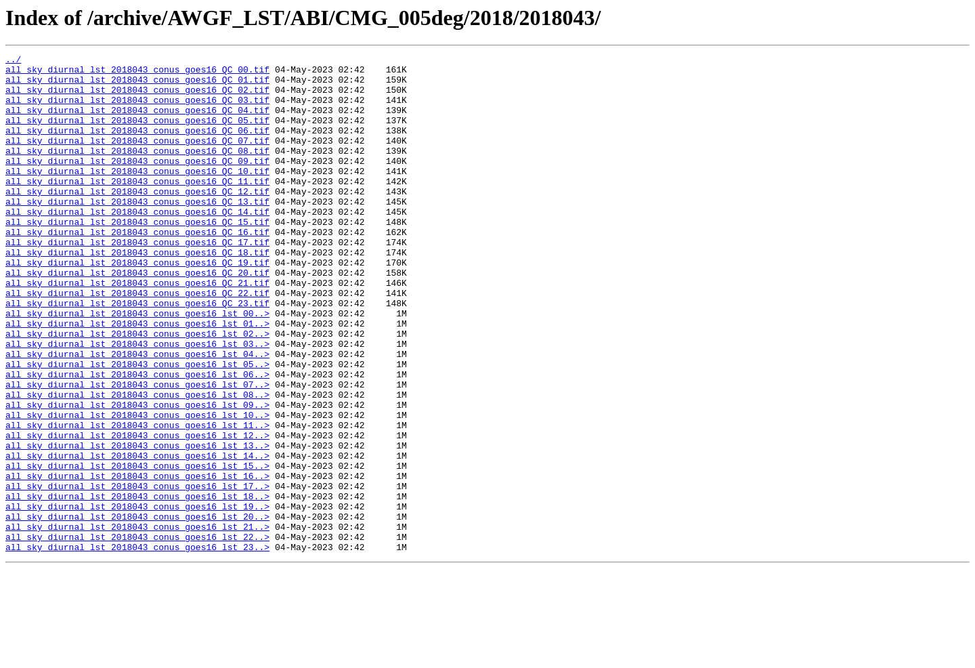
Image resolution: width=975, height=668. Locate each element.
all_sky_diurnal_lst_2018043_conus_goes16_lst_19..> (137, 597)
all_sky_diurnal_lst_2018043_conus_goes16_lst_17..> (137, 573)
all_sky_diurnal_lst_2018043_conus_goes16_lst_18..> (137, 585)
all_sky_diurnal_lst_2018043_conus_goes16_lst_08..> (137, 463)
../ (13, 61)
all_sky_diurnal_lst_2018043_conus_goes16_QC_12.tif (137, 219)
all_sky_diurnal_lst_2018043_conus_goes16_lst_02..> (137, 390)
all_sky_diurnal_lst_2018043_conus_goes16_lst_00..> (137, 366)
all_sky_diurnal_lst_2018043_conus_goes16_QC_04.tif (137, 122)
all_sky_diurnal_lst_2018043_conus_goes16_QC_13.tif (137, 232)
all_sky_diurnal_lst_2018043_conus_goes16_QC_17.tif (137, 280)
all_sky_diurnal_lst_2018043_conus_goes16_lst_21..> (137, 622)
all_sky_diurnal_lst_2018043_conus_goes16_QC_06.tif (137, 146)
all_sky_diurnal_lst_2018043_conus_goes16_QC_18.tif (137, 293)
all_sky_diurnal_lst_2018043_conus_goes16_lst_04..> (137, 415)
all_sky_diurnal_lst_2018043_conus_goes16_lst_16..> (137, 561)
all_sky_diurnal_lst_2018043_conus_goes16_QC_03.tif (137, 110)
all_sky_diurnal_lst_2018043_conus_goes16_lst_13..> (137, 524)
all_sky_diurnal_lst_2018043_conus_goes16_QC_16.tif (137, 268)
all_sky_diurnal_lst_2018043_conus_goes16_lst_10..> (137, 488)
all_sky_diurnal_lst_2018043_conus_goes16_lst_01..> (137, 378)
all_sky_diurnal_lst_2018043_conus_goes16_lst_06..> (137, 439)
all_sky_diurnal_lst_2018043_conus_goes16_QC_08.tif (137, 171)
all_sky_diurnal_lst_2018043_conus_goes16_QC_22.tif (137, 341)
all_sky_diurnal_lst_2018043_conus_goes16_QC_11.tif (137, 207)
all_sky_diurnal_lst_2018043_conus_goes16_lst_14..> (137, 536)
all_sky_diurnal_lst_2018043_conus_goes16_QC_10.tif (137, 195)
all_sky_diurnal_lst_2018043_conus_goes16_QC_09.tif (137, 183)
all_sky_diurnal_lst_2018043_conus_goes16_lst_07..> (137, 451)
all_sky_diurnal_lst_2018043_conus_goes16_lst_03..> (137, 402)
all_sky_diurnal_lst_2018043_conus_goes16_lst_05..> (137, 427)
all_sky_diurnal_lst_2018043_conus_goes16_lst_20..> (137, 610)
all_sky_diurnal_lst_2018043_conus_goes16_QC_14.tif (137, 244)
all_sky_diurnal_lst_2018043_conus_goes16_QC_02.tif (137, 97)
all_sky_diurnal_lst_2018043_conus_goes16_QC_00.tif (137, 73)
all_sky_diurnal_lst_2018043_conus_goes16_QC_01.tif (137, 85)
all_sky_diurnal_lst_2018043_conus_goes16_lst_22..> (137, 634)
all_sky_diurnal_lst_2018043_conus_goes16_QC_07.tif (137, 158)
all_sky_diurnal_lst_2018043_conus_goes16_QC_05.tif (137, 134)
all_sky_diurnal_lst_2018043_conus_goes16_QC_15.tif (137, 256)
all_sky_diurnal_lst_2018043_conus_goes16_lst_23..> (137, 646)
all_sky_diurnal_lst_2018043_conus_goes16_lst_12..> (137, 512)
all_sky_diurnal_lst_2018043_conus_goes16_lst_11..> (137, 500)
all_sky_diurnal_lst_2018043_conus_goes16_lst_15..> (137, 549)
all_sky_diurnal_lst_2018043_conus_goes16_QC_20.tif (137, 317)
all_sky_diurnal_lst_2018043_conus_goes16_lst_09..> (137, 475)
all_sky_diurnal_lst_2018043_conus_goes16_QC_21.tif (137, 329)
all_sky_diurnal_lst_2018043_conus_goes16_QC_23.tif (137, 354)
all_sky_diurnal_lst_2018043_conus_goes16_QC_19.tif (137, 305)
